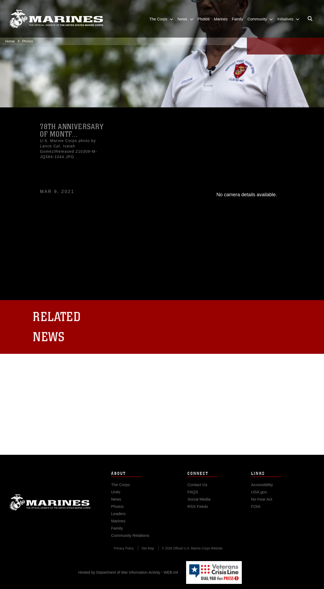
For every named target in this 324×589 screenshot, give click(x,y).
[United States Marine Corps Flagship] (56, 18)
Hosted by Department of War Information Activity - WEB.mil (128, 572)
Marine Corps (50, 509)
